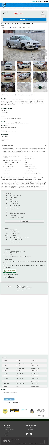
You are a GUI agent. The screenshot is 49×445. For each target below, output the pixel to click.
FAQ (29, 431)
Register (46, 1)
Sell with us (35, 1)
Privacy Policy (7, 431)
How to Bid (30, 427)
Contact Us (7, 427)
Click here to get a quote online (10, 276)
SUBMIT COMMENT (9, 399)
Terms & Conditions (8, 429)
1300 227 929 (11, 277)
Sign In (40, 1)
